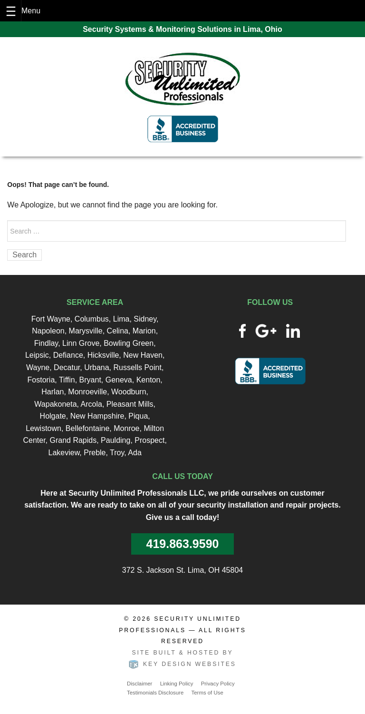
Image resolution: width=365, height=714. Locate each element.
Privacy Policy (218, 683)
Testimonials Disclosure (155, 692)
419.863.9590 (182, 543)
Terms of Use (207, 692)
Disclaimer (139, 683)
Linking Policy (176, 683)
